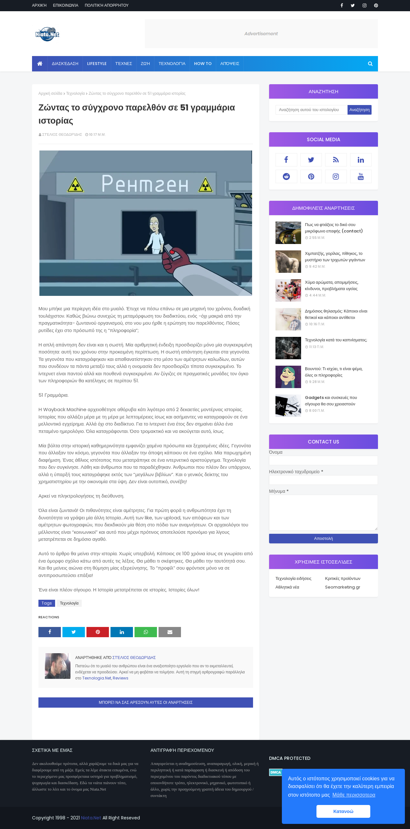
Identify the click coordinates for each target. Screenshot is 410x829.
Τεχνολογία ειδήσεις (293, 578)
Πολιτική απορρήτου (107, 5)
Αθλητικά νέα (287, 587)
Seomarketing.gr (342, 587)
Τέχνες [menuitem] (123, 64)
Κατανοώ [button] (343, 811)
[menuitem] (40, 63)
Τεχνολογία (75, 93)
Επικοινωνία (65, 5)
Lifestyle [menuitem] (97, 64)
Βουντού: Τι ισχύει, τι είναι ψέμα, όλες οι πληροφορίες (334, 372)
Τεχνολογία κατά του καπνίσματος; (336, 340)
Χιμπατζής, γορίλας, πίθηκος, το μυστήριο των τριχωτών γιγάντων (335, 256)
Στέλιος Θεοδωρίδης (62, 134)
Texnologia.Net (96, 678)
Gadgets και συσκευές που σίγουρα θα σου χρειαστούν (331, 400)
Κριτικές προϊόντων (342, 578)
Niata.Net (91, 818)
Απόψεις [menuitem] (229, 64)
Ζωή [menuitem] (145, 64)
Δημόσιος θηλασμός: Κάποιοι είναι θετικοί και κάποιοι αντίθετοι (336, 314)
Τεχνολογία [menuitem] (172, 64)
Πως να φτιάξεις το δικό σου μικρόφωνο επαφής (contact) (334, 228)
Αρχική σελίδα (50, 93)
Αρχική (39, 5)
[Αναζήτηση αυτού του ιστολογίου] (311, 110)
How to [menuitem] (203, 64)
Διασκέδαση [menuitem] (65, 64)
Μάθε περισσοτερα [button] (353, 795)
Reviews (120, 678)
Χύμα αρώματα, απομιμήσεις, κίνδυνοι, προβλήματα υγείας (331, 285)
